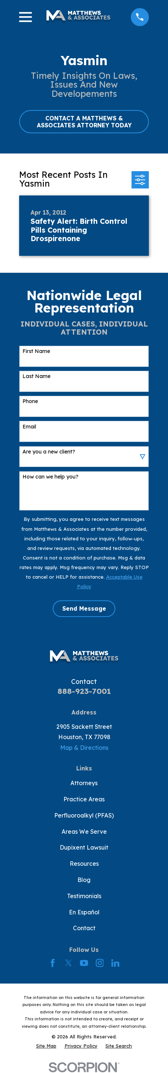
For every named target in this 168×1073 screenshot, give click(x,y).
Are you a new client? (48, 452)
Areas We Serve (84, 831)
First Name (36, 351)
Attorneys (84, 783)
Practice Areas (84, 799)
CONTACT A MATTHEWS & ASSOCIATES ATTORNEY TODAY (84, 121)
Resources (84, 863)
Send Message (84, 608)
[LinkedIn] (115, 963)
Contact (84, 928)
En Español (84, 912)
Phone (30, 401)
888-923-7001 (84, 691)
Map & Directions (84, 747)
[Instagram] (100, 963)
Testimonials (84, 896)
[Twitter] (68, 963)
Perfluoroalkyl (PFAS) (84, 815)
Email (29, 427)
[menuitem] (46, 1046)
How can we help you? (50, 477)
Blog (84, 879)
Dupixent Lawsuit (84, 847)
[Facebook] (53, 963)
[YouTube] (84, 963)
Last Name (36, 376)
